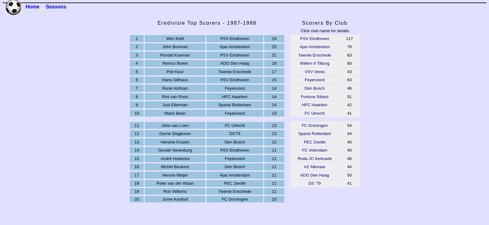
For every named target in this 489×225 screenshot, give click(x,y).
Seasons (56, 6)
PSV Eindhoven (314, 38)
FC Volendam (314, 150)
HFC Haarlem (314, 104)
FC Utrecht (315, 113)
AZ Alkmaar (315, 166)
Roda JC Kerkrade (315, 158)
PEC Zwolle (315, 142)
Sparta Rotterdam (314, 133)
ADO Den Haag (314, 175)
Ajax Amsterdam (314, 46)
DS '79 (314, 183)
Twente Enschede (314, 55)
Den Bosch (314, 88)
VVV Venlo (315, 71)
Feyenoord (315, 80)
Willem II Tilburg (315, 63)
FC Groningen (315, 125)
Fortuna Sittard (314, 96)
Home (32, 6)
